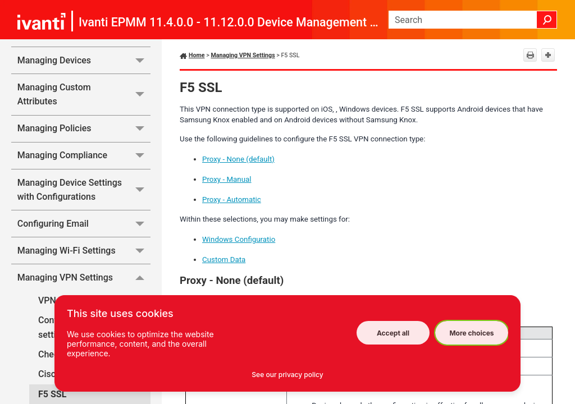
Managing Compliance (83, 156)
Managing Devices (83, 60)
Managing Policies (83, 129)
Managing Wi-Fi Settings (83, 250)
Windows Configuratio (238, 239)
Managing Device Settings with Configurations (83, 189)
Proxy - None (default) (238, 159)
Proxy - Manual (227, 179)
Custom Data (223, 259)
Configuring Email (83, 223)
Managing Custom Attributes (83, 94)
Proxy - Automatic (231, 199)
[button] (547, 20)
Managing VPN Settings (83, 277)
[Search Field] (473, 20)
